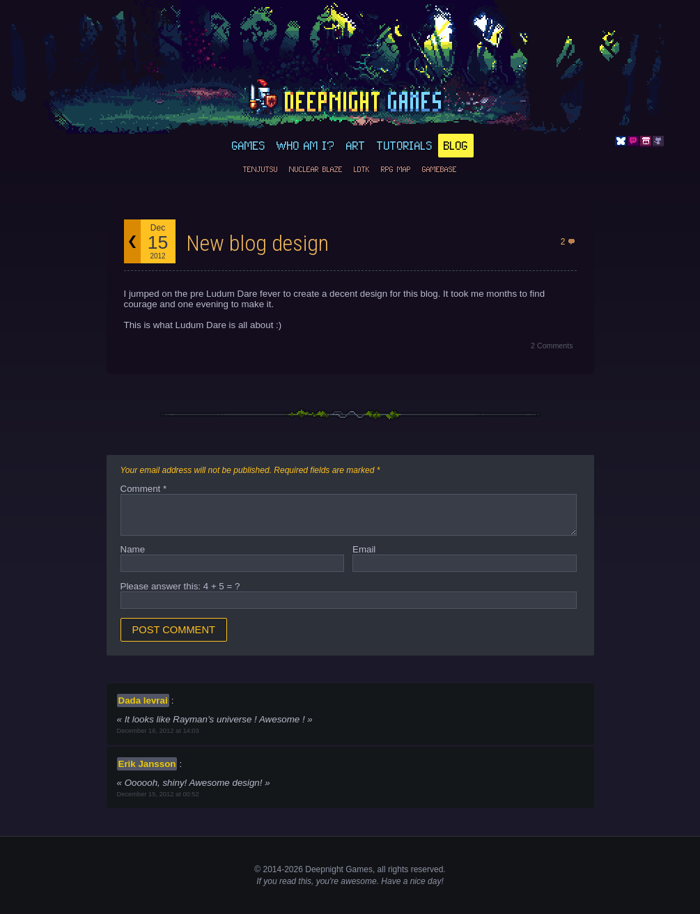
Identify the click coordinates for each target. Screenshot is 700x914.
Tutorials (405, 145)
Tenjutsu (260, 169)
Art (356, 145)
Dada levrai (143, 700)
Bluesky (620, 141)
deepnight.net (350, 98)
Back (132, 241)
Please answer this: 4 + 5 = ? (180, 586)
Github (658, 141)
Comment (143, 488)
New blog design (257, 243)
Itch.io (645, 141)
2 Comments (552, 345)
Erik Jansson (147, 764)
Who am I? (306, 145)
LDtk (362, 169)
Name (133, 549)
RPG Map (396, 169)
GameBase (439, 169)
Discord (633, 141)
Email (363, 549)
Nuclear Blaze (316, 169)
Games (248, 145)
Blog (456, 145)
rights (398, 869)
